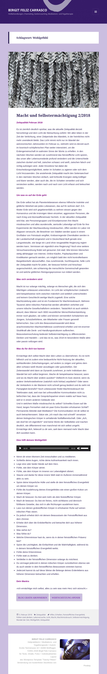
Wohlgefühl (34, 620)
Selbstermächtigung (81, 617)
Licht (48, 617)
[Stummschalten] (78, 448)
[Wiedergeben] (20, 448)
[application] (53, 448)
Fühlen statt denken (24, 617)
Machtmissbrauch (64, 617)
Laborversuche (39, 617)
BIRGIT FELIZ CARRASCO (27, 10)
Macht (53, 617)
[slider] (49, 448)
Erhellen (58, 614)
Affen (52, 614)
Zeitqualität (41, 614)
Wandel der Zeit (22, 620)
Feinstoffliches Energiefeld (74, 614)
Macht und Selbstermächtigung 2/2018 (53, 115)
